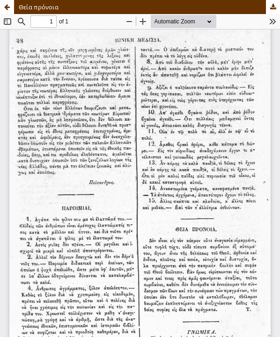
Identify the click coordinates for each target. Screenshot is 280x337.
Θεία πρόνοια (39, 7)
